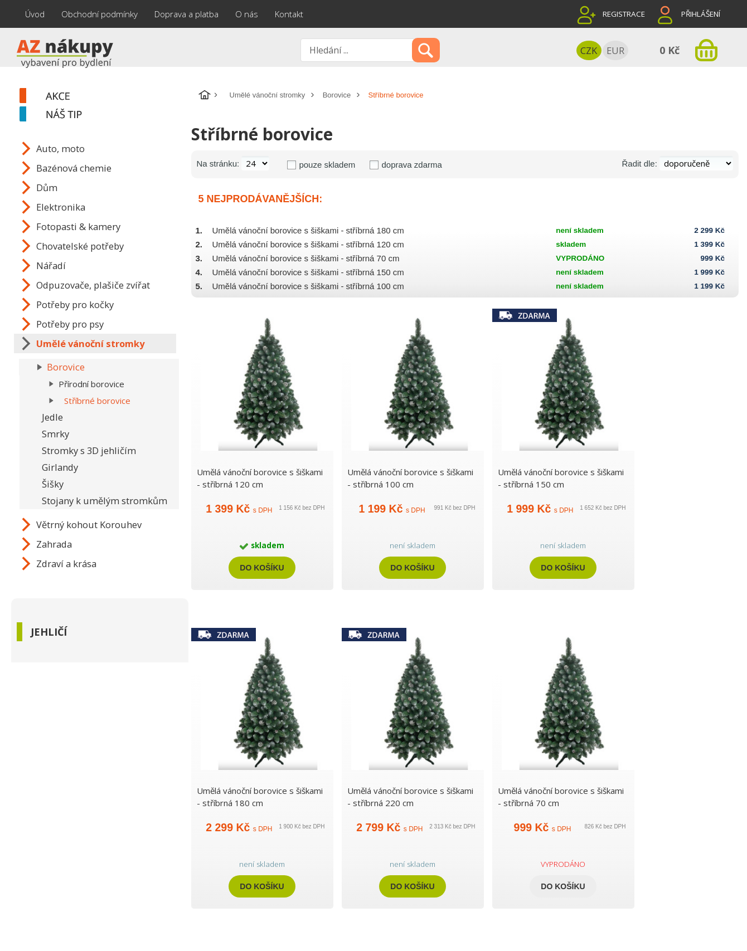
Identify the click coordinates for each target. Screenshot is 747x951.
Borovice (337, 95)
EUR (615, 50)
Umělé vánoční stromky (267, 95)
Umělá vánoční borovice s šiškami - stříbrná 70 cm (306, 258)
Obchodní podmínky (99, 13)
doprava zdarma (411, 164)
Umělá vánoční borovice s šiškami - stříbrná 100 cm (308, 286)
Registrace (624, 14)
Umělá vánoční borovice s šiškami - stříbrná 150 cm (308, 272)
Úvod (35, 13)
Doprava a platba (186, 13)
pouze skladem (327, 164)
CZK (588, 50)
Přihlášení (700, 14)
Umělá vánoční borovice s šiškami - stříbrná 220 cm (410, 796)
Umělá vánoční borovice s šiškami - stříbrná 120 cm (308, 244)
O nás (246, 13)
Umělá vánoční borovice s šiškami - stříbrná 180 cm (308, 230)
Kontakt (289, 13)
